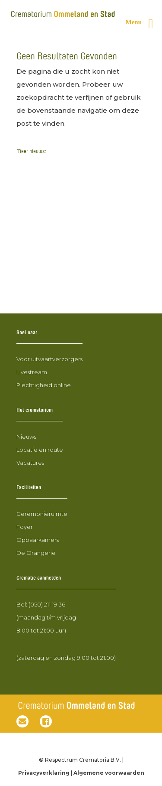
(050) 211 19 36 (47, 604)
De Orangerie (36, 552)
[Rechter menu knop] (143, 23)
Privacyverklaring (44, 773)
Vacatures (30, 462)
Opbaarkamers (37, 539)
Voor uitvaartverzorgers (49, 358)
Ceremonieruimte (41, 513)
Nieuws (26, 436)
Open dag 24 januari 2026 (60, 164)
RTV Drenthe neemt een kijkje (67, 281)
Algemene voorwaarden (108, 773)
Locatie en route (39, 449)
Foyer (24, 526)
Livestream (31, 372)
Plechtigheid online (43, 385)
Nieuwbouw (36, 181)
